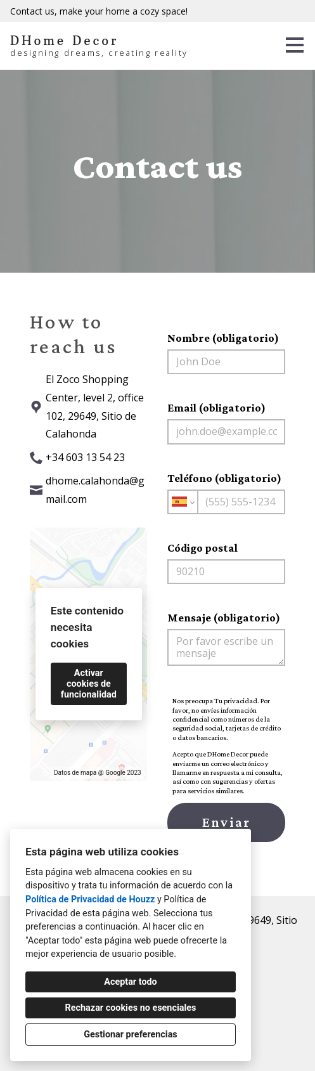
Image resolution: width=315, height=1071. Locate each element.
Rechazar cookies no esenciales (130, 1008)
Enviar (226, 822)
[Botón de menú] (294, 45)
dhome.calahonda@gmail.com (95, 490)
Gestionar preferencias (130, 1034)
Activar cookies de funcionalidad (89, 684)
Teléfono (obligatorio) (226, 493)
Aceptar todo (130, 982)
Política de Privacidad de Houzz (90, 899)
